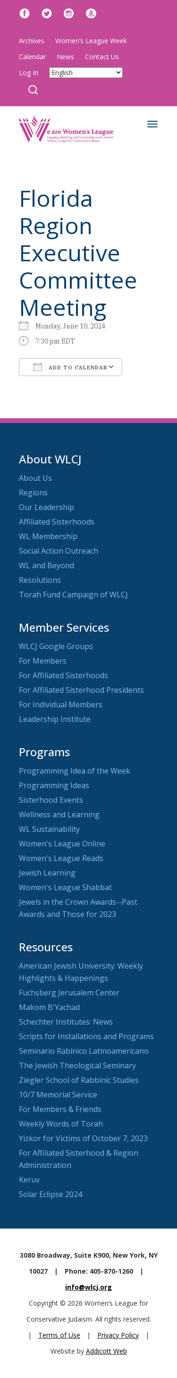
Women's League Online (62, 843)
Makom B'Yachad (49, 1007)
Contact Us (102, 56)
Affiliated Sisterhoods (56, 522)
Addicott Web (106, 1351)
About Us (35, 478)
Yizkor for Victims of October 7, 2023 (83, 1138)
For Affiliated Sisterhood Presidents (81, 690)
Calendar (32, 56)
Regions (33, 492)
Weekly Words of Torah (61, 1124)
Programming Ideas (54, 785)
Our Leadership (46, 507)
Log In (28, 72)
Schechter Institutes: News (66, 1022)
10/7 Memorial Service (58, 1094)
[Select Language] (86, 72)
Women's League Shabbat (65, 887)
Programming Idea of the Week (74, 771)
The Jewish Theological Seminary (77, 1065)
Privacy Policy (118, 1335)
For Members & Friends (60, 1109)
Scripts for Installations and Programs (86, 1036)
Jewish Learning (47, 873)
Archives (31, 40)
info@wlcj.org (88, 1287)
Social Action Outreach (58, 551)
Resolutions (40, 580)
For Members (43, 661)
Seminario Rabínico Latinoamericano (84, 1051)
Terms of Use (59, 1335)
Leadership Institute (55, 719)
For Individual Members (60, 704)
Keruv (29, 1179)
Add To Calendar (71, 367)
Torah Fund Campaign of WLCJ (73, 594)
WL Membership (48, 536)
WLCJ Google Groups (56, 646)
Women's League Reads (61, 858)
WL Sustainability (49, 829)
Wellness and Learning (59, 814)
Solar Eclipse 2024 (50, 1194)
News (65, 56)
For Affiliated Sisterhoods (63, 675)
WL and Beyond (46, 565)
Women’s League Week (91, 40)
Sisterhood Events (51, 800)
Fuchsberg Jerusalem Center (69, 992)
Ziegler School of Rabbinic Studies (79, 1080)
